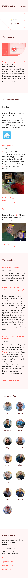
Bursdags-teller (7, 146)
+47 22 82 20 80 (8, 551)
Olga (6, 148)
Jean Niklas (8, 270)
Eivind (6, 341)
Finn (6, 110)
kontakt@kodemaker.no (10, 554)
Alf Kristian (6, 59)
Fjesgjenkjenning (8, 209)
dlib (16, 215)
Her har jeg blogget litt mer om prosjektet (12, 199)
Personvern (8, 558)
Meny (23, 7)
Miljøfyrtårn (8, 569)
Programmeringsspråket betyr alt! (13, 62)
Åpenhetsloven (8, 562)
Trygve (6, 212)
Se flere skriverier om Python (12, 380)
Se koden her (8, 244)
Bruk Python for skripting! (11, 267)
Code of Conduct (8, 566)
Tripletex (5, 352)
